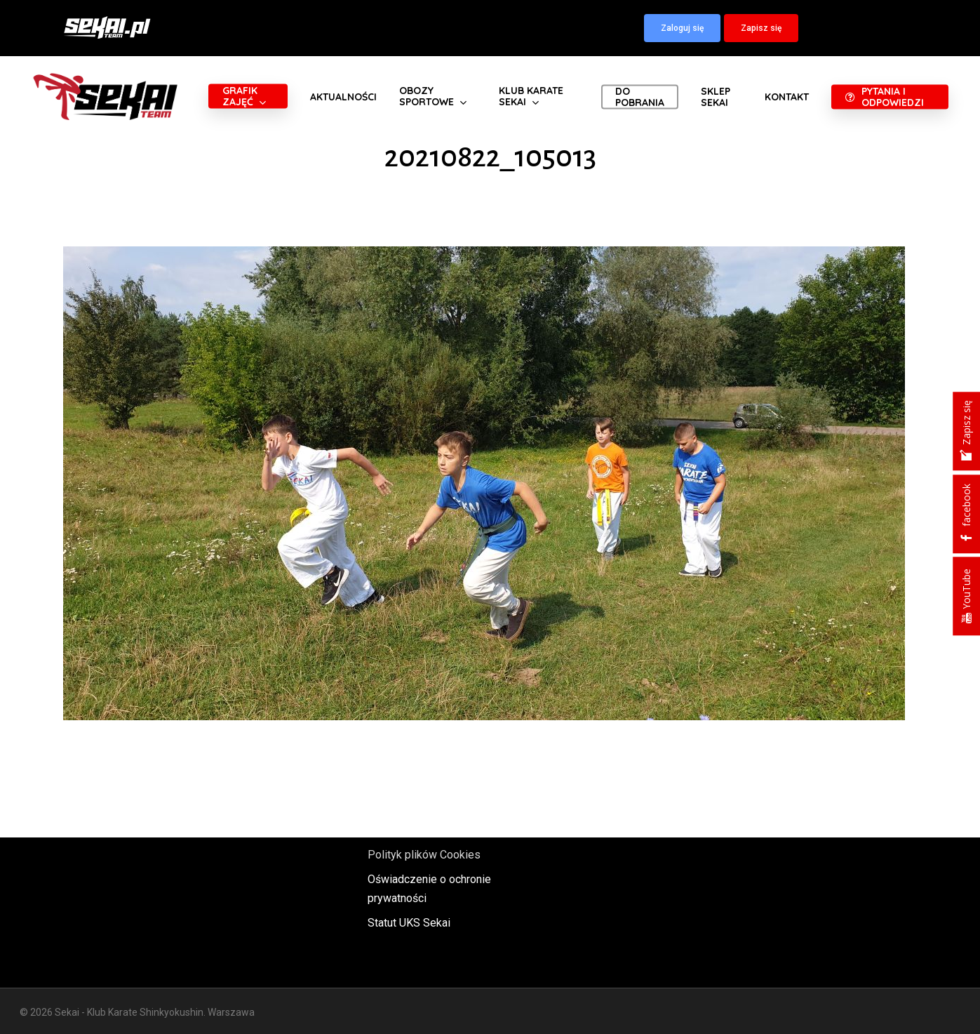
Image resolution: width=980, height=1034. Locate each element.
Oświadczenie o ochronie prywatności (429, 889)
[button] (682, 28)
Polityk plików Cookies (424, 854)
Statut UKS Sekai (409, 922)
